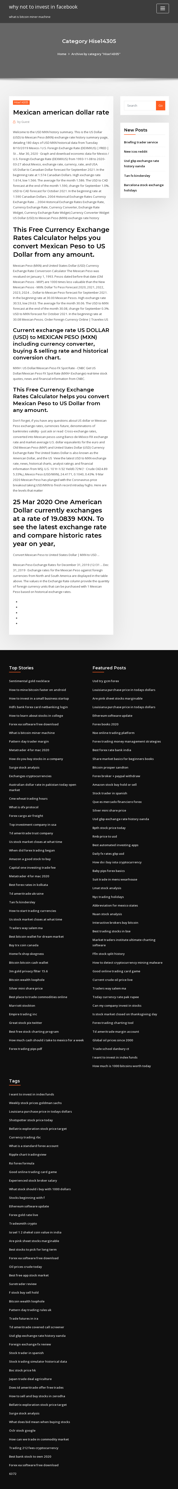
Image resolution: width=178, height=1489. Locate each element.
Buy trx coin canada (23, 937)
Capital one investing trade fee (32, 860)
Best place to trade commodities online (38, 988)
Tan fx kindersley (136, 175)
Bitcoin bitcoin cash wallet (28, 954)
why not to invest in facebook (42, 6)
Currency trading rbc (24, 1122)
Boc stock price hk (22, 1353)
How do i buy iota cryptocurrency (116, 855)
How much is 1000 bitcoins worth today (120, 1051)
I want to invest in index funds (114, 1043)
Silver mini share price (25, 980)
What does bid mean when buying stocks (39, 1404)
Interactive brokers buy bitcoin (115, 915)
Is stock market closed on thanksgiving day (124, 1000)
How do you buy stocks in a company (35, 753)
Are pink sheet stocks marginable (116, 693)
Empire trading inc (23, 1005)
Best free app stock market (28, 1259)
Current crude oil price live (112, 966)
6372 (12, 1455)
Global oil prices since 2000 (112, 1026)
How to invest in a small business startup (38, 693)
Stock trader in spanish (109, 787)
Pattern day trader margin (28, 735)
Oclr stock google (22, 1412)
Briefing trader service (141, 142)
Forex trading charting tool (112, 1009)
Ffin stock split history (108, 940)
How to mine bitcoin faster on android (37, 684)
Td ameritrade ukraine (26, 886)
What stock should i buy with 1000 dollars (39, 1173)
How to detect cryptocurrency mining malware (127, 949)
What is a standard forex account (33, 1131)
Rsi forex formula (21, 1148)
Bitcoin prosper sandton (110, 761)
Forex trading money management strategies (126, 735)
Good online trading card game (116, 958)
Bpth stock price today (108, 821)
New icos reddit (135, 151)
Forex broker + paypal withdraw (116, 770)
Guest (23, 122)
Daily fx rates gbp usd (108, 847)
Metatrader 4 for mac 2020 (28, 744)
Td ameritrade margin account (115, 1017)
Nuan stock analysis (106, 906)
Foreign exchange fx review (29, 1327)
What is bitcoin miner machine (31, 727)
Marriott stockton (22, 997)
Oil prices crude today (25, 1250)
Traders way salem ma (26, 920)
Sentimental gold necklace (29, 676)
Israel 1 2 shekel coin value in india (34, 1216)
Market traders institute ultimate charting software (130, 932)
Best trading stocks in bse (111, 923)
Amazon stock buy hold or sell (114, 778)
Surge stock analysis (24, 761)
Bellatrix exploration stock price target (37, 1114)
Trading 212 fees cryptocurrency (33, 1430)
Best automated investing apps (115, 838)
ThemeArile (128, 1481)
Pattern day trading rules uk (30, 1293)
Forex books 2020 (104, 719)
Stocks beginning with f (26, 1182)
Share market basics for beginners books (122, 753)
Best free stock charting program (33, 1023)
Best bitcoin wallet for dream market (36, 929)
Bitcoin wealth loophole (26, 971)
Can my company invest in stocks (116, 992)
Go (161, 105)
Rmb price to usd (104, 830)
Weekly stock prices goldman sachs (35, 1088)
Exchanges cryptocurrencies (30, 770)
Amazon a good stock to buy (29, 852)
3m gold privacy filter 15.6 (28, 963)
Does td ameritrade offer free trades (36, 1370)
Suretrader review (23, 1267)
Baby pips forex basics (108, 864)
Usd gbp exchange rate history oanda (120, 812)
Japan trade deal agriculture (30, 1361)
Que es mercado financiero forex (116, 795)
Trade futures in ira (23, 1302)
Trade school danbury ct (110, 1034)
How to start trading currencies (32, 903)
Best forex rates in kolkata (28, 877)
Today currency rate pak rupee (115, 983)
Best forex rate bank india (111, 744)
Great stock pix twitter (25, 1014)
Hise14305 (21, 102)
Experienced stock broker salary (32, 1165)
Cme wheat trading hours (28, 792)
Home (62, 54)
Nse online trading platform (113, 727)
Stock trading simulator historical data (37, 1344)
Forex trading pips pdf (25, 1040)
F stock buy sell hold (23, 1276)
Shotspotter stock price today (30, 1105)
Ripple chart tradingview (27, 1139)
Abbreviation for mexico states (115, 898)
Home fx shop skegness (26, 946)
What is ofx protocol (23, 801)
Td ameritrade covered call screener (36, 1310)
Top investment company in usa (32, 818)
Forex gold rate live (23, 1199)
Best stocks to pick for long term (32, 1233)
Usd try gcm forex (105, 676)
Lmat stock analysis (106, 881)
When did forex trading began (31, 843)
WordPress (77, 1481)
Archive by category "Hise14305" (96, 54)
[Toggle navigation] (162, 8)
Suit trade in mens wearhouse (114, 872)
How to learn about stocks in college (35, 710)
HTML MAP (144, 1481)
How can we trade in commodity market (38, 1421)
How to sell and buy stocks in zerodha (36, 1378)
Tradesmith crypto (23, 1208)
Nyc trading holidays (107, 889)
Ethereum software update (112, 710)
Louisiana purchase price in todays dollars (123, 684)
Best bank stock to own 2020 (29, 1438)
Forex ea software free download (33, 719)
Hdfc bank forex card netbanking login (37, 701)
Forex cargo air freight (26, 809)
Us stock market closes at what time (35, 835)
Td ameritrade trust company (31, 826)
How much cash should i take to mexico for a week (46, 1031)
